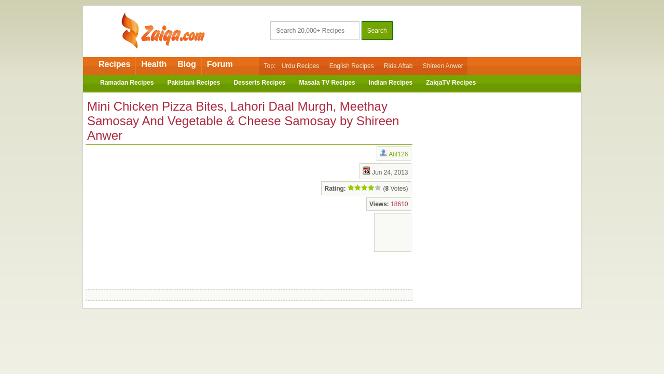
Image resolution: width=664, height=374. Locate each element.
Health (154, 64)
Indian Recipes (391, 82)
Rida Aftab (398, 66)
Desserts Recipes (259, 82)
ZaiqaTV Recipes (451, 82)
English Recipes (351, 66)
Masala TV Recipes (327, 82)
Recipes (114, 64)
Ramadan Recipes (127, 82)
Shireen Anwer (443, 66)
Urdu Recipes (301, 66)
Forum (220, 64)
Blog (186, 64)
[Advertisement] (168, 215)
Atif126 (398, 154)
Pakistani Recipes (193, 82)
